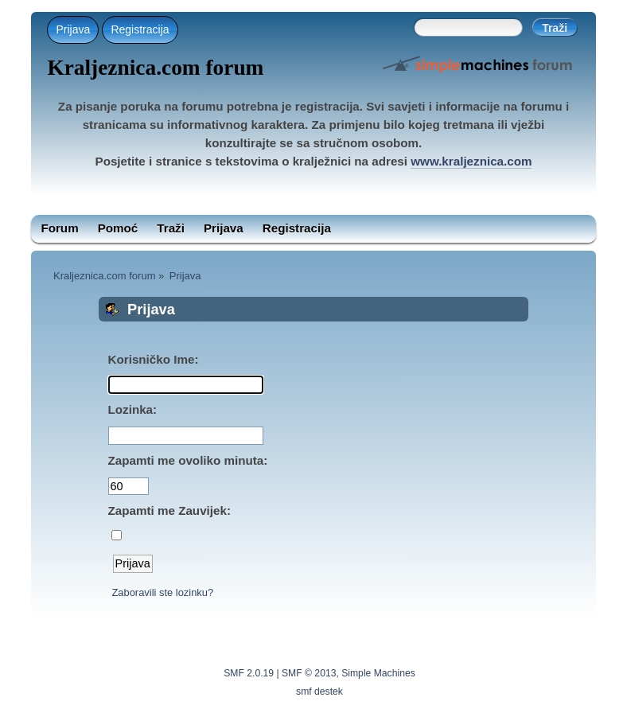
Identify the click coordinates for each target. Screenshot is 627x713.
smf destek (319, 691)
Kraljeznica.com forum (155, 68)
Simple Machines (378, 673)
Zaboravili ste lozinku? (162, 592)
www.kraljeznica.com (471, 161)
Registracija (140, 29)
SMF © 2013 (309, 673)
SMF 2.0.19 (249, 673)
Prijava (73, 29)
